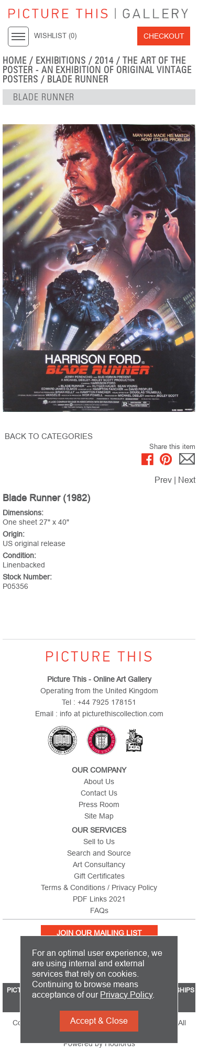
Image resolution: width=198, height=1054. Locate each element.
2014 (104, 60)
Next (186, 480)
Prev (163, 480)
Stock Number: (27, 577)
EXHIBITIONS (61, 60)
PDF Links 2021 (99, 899)
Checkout (164, 36)
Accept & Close (99, 1020)
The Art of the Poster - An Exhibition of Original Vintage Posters (97, 70)
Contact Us (99, 793)
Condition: (19, 555)
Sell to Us (99, 841)
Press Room (99, 804)
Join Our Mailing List (99, 933)
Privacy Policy (126, 994)
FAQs (99, 910)
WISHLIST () (55, 36)
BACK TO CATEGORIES (49, 436)
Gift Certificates (99, 876)
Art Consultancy (99, 864)
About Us (99, 781)
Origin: (14, 534)
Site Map (99, 816)
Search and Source (99, 853)
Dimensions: (23, 512)
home (15, 60)
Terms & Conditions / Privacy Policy (99, 887)
